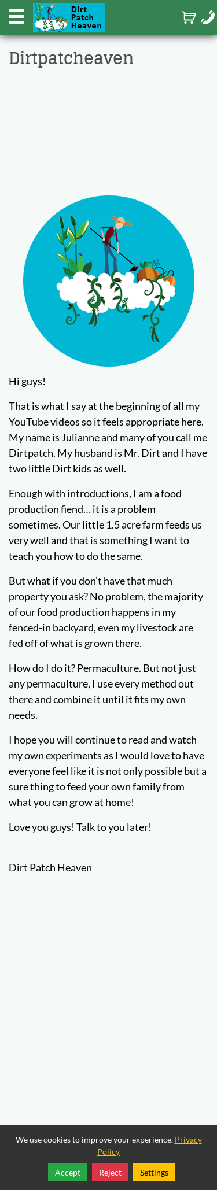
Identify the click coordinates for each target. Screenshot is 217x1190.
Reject (110, 1172)
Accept (67, 1172)
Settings (154, 1172)
